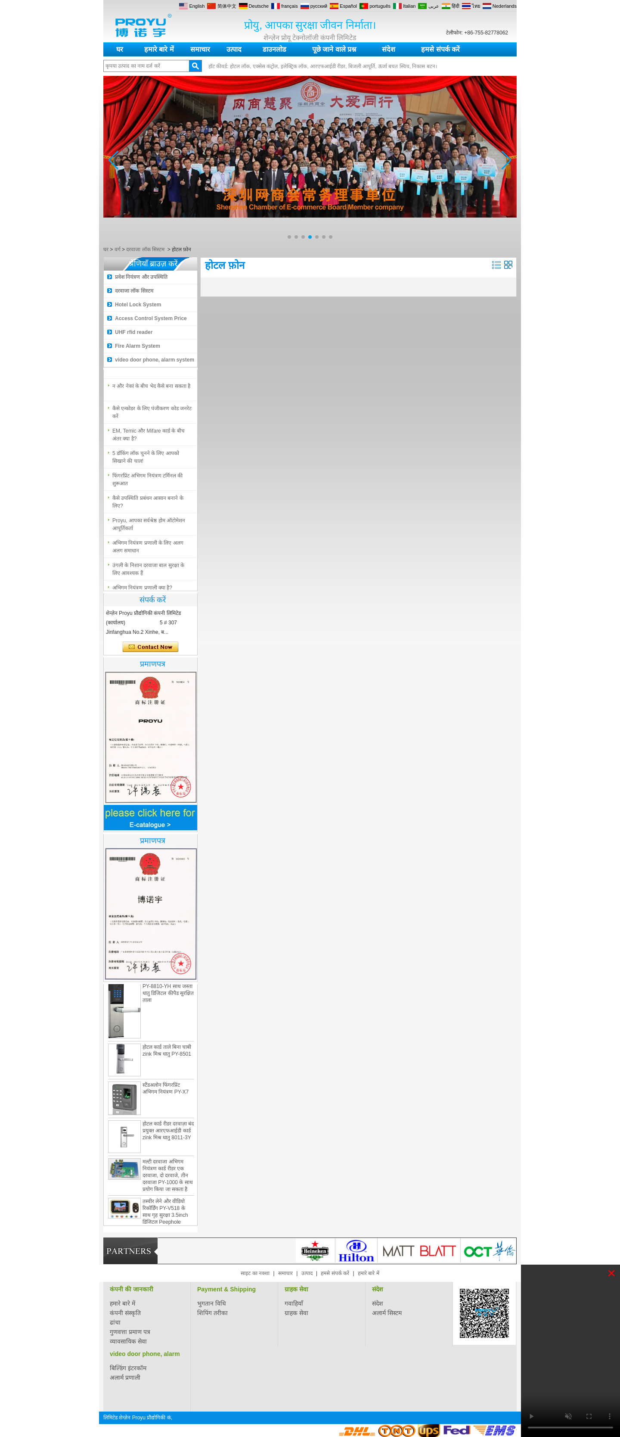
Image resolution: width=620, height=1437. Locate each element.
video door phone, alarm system (154, 360)
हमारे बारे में (159, 49)
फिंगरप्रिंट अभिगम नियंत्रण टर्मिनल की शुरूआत (147, 483)
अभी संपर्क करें (150, 647)
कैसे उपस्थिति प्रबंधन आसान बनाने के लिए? (147, 505)
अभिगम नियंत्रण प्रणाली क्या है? (142, 367)
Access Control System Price (151, 318)
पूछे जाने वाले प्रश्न (334, 49)
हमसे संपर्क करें (440, 49)
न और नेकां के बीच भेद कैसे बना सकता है (151, 390)
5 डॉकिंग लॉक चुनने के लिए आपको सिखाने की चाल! (145, 461)
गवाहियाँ (294, 1303)
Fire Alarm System (137, 346)
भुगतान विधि (211, 1303)
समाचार (200, 49)
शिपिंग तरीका (212, 1312)
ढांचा (115, 1322)
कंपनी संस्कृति (125, 1312)
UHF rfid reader (133, 332)
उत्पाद (234, 49)
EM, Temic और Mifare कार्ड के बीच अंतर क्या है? (148, 438)
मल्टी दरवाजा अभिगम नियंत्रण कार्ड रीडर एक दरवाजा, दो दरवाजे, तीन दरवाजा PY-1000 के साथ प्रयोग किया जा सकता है (168, 1178)
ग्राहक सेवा (296, 1289)
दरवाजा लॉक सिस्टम (145, 249)
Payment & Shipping (226, 1289)
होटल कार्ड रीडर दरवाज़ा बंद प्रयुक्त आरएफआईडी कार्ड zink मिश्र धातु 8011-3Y (168, 1134)
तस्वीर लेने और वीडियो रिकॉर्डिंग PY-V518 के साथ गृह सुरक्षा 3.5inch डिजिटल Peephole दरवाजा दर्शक (165, 1218)
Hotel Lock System (138, 305)
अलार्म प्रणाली (125, 1377)
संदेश (388, 49)
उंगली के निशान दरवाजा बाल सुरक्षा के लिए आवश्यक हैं (148, 573)
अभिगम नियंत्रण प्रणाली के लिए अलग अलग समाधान (147, 550)
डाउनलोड (274, 49)
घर (119, 49)
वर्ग (118, 249)
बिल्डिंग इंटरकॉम (128, 1368)
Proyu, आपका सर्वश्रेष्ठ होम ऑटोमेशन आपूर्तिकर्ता (148, 528)
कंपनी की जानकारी (131, 1289)
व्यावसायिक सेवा (128, 1341)
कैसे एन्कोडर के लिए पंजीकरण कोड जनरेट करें (152, 416)
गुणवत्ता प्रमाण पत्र (130, 1331)
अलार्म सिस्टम (387, 1312)
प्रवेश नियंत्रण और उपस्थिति (141, 277)
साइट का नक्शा (255, 1273)
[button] (289, 237)
